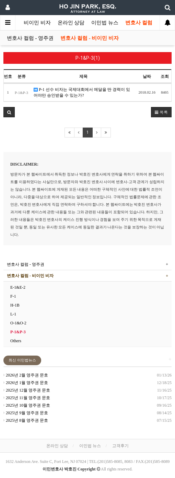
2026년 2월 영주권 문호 (25, 375)
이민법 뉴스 (104, 22)
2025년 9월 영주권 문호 (25, 412)
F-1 (13, 296)
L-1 (13, 314)
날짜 (147, 76)
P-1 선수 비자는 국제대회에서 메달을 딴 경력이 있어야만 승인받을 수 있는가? (82, 92)
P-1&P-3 (18, 332)
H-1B (15, 305)
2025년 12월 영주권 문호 (26, 390)
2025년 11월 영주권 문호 (26, 397)
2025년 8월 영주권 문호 (25, 420)
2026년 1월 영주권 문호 (25, 382)
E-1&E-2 (17, 287)
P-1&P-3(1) (87, 58)
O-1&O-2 (18, 323)
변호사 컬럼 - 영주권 (30, 38)
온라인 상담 (71, 22)
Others (15, 340)
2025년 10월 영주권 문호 (26, 405)
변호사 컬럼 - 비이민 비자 (89, 38)
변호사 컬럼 (138, 22)
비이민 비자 (37, 22)
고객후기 (120, 445)
